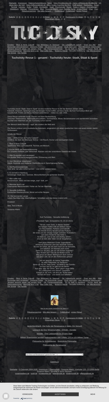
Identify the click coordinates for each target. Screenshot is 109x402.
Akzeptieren (60, 394)
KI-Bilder (46, 17)
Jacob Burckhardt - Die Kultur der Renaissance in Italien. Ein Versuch (54, 326)
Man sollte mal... (46, 51)
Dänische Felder (36, 47)
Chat (91, 9)
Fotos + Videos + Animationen (85, 7)
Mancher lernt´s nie (31, 51)
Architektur (43, 7)
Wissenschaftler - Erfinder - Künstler (62, 330)
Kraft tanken (77, 5)
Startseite (13, 3)
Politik (35, 7)
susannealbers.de (22, 373)
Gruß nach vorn (70, 47)
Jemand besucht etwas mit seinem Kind (24, 49)
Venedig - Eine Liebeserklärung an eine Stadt (54, 334)
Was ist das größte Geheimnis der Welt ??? (54, 308)
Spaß (51, 7)
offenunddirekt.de (87, 373)
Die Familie (22, 53)
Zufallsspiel (70, 11)
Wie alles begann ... (45, 11)
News (49, 3)
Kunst (96, 5)
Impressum (22, 3)
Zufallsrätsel (59, 11)
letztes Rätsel (81, 11)
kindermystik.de (72, 373)
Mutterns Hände (61, 51)
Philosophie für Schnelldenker (44, 341)
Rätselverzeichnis (29, 11)
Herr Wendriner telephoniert (89, 47)
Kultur (29, 7)
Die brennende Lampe (54, 47)
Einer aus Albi (90, 45)
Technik (14, 7)
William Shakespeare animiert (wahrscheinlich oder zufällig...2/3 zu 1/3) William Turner (54, 337)
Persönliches (33, 9)
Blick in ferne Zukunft (25, 45)
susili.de (34, 373)
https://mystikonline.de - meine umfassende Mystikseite (75, 3)
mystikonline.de (45, 373)
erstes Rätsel (82, 9)
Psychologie (60, 7)
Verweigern (27, 394)
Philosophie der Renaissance (54, 345)
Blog (42, 9)
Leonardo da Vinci (40, 330)
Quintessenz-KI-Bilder (74, 17)
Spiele (68, 7)
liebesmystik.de (58, 373)
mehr (92, 394)
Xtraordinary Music (52, 19)
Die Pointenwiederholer (53, 49)
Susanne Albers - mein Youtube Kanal (60, 9)
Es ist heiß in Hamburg (75, 49)
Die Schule (11, 53)
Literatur (22, 7)
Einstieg (10, 45)
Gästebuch (14, 9)
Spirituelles (88, 5)
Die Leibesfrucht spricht (71, 45)
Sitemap (23, 9)
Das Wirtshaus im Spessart (48, 45)
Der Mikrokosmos (94, 51)
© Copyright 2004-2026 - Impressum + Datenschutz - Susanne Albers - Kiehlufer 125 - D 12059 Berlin (59, 369)
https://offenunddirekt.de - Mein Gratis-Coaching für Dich (48, 5)
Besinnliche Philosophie (67, 341)
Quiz (96, 9)
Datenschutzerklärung (37, 3)
